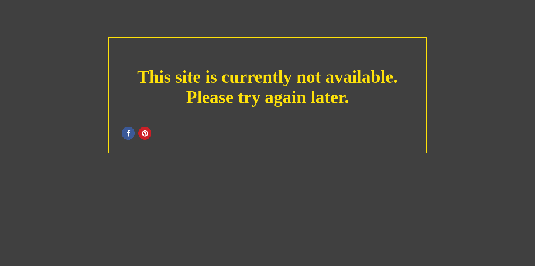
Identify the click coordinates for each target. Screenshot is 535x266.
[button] (128, 133)
